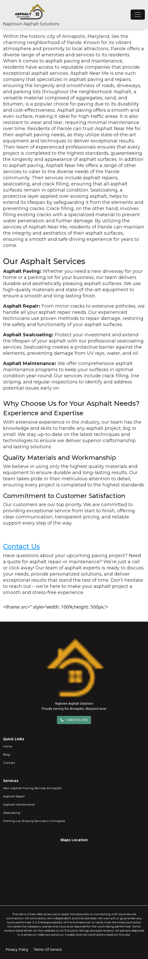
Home (7, 746)
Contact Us (21, 546)
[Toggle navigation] (138, 14)
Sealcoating (11, 813)
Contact (9, 763)
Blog (6, 754)
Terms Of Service (47, 949)
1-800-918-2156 (74, 720)
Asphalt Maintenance (19, 804)
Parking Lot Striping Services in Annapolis (34, 821)
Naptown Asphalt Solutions (31, 24)
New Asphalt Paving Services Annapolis (32, 788)
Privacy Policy (17, 949)
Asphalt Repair (14, 796)
